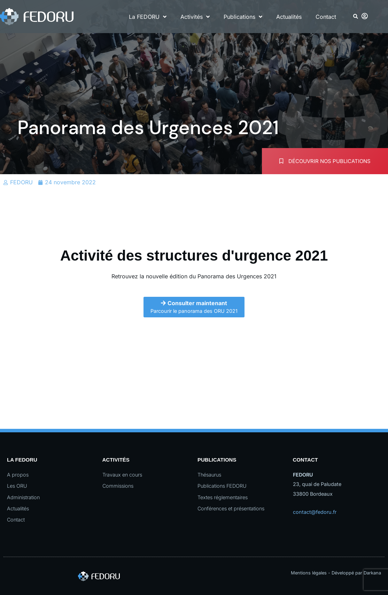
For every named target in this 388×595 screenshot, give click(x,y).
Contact (326, 16)
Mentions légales (309, 572)
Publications (243, 16)
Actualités (289, 16)
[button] (356, 16)
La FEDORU (147, 16)
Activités (195, 16)
